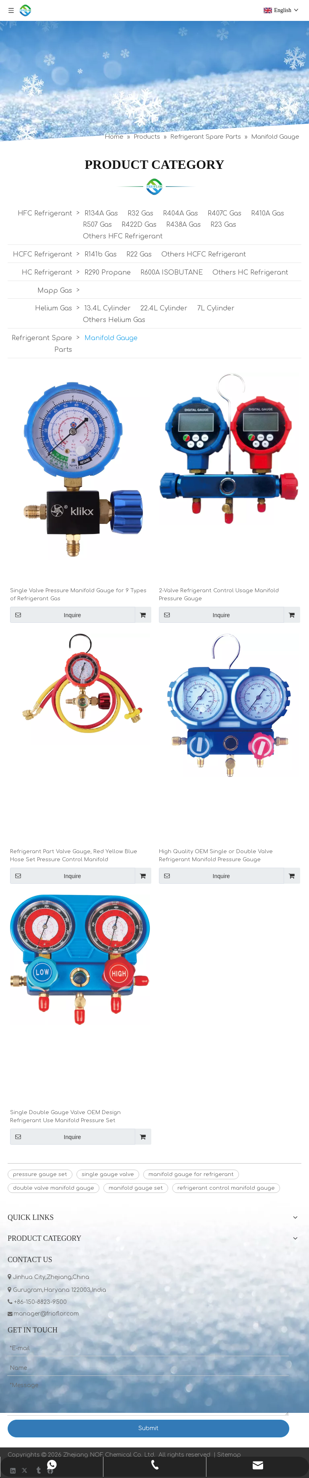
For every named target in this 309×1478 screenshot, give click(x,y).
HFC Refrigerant (45, 213)
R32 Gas (140, 213)
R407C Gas (224, 213)
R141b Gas (100, 254)
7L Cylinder (216, 308)
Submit (148, 1428)
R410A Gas (267, 213)
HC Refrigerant (47, 272)
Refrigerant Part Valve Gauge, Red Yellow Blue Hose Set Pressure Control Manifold (73, 855)
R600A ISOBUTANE (171, 272)
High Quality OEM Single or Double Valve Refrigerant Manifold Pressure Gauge (216, 855)
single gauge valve (108, 1174)
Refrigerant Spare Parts (42, 344)
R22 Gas (139, 254)
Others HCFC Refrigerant (203, 254)
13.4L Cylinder (107, 308)
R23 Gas (223, 224)
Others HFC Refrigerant (123, 236)
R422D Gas (139, 224)
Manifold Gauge (111, 338)
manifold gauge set (136, 1188)
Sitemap (229, 1455)
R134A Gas (101, 213)
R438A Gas (183, 224)
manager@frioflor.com (47, 1314)
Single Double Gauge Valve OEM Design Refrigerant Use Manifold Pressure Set (65, 1116)
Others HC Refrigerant (250, 272)
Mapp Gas (54, 290)
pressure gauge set (40, 1174)
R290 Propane (107, 272)
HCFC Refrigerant (42, 254)
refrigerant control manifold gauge (226, 1188)
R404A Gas (180, 213)
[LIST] (154, 186)
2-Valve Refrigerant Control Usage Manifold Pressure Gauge (219, 594)
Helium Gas (53, 308)
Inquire (45, 615)
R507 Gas (97, 224)
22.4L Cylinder (163, 308)
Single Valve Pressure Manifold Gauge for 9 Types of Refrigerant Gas (78, 594)
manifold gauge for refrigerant (191, 1174)
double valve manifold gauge (53, 1188)
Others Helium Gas (114, 320)
